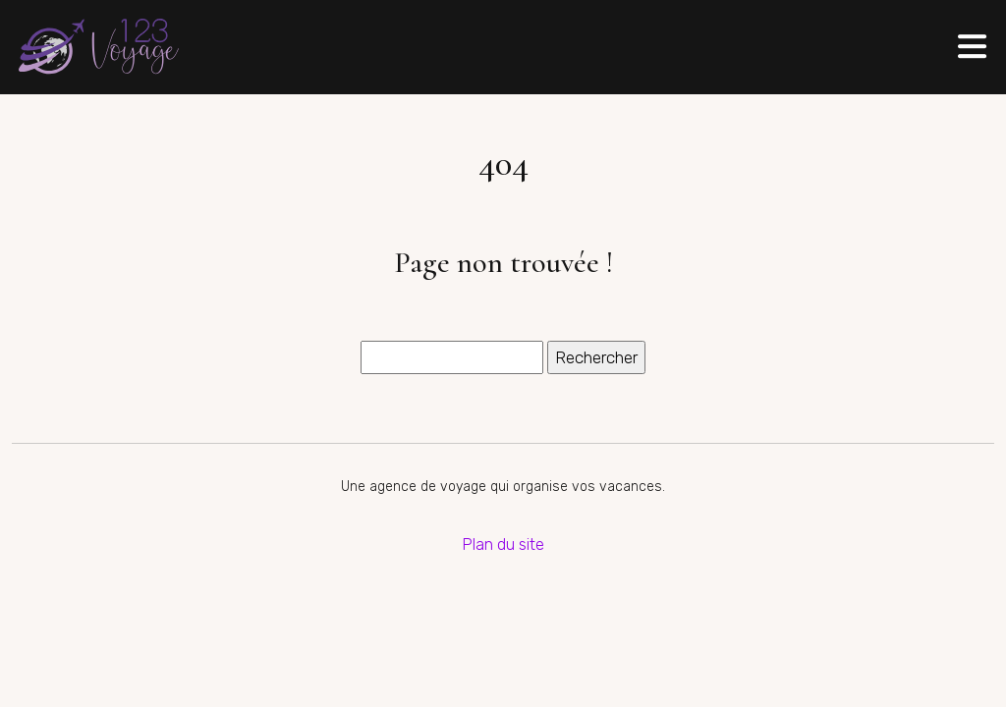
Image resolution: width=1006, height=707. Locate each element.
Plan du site (503, 544)
